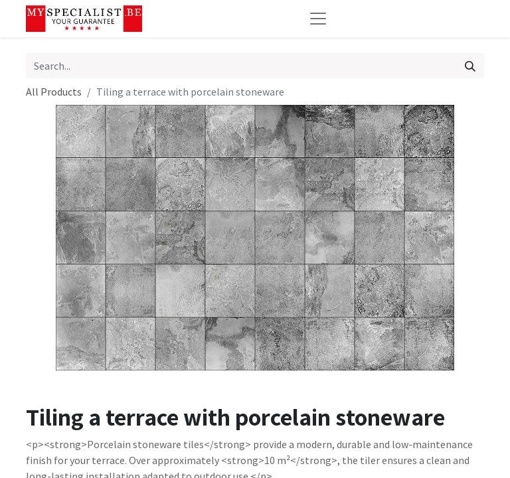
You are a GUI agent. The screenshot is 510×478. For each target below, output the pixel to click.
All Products (54, 91)
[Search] (470, 65)
